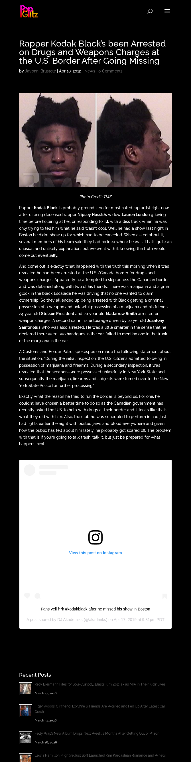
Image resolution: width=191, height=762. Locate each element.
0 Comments (110, 71)
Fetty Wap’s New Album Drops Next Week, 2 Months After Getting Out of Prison (97, 733)
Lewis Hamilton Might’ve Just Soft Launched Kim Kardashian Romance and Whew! (100, 755)
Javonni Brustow (40, 71)
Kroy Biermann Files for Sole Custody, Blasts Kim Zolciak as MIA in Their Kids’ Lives (100, 684)
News (89, 71)
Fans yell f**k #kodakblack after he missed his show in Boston (95, 609)
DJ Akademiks (70, 619)
